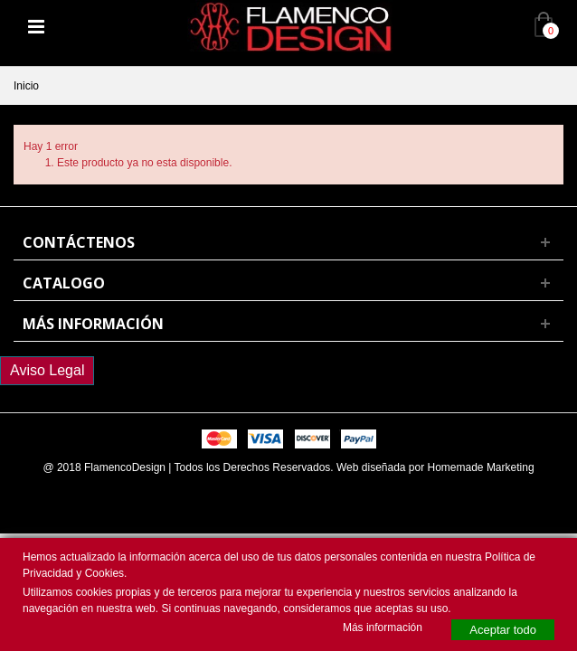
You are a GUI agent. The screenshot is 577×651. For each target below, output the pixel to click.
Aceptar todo (502, 630)
